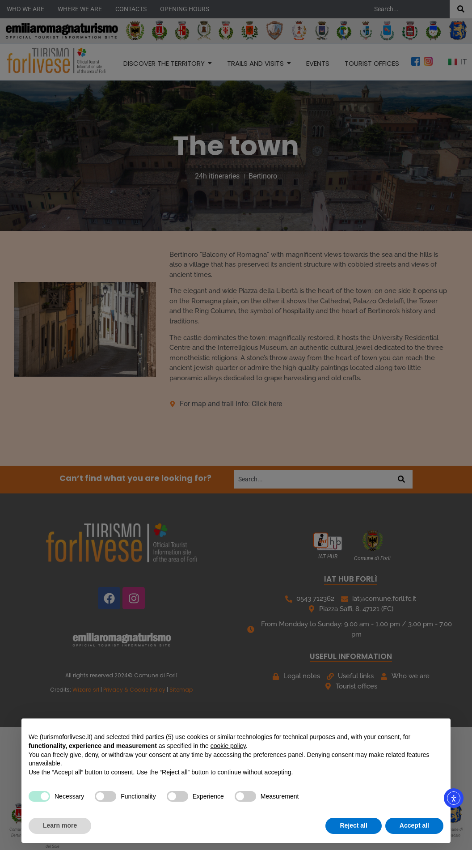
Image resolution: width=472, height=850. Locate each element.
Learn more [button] (60, 825)
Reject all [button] (353, 825)
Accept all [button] (414, 825)
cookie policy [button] (228, 745)
